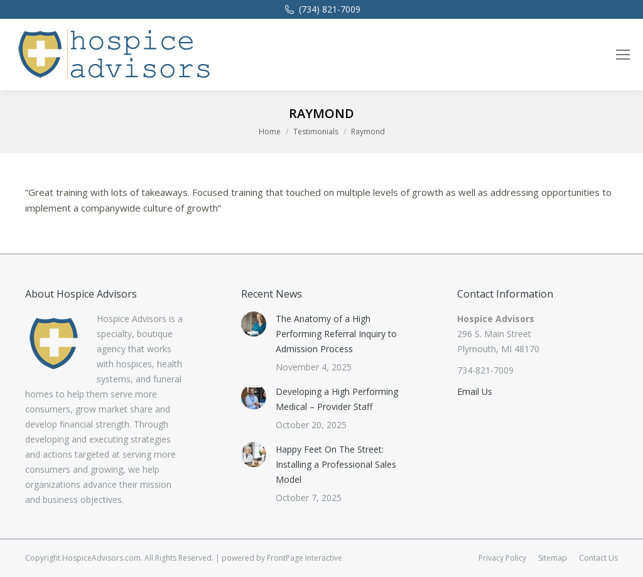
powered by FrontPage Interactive (282, 558)
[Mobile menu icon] (622, 54)
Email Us (474, 391)
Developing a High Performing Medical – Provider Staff (337, 399)
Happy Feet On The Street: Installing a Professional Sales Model (336, 464)
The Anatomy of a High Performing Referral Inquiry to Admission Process (336, 334)
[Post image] (253, 324)
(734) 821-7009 (321, 9)
